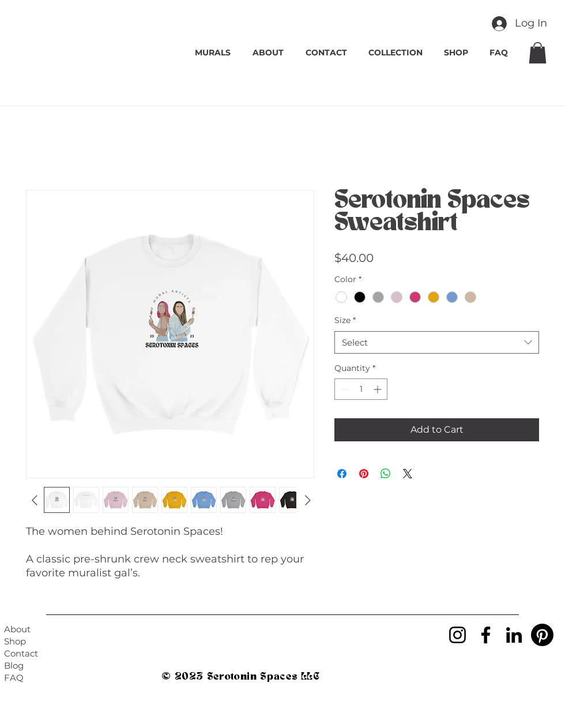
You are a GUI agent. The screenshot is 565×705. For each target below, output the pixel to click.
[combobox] (436, 342)
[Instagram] (457, 635)
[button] (538, 52)
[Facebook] (485, 635)
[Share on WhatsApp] (386, 474)
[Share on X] (408, 474)
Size (345, 320)
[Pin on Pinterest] (364, 474)
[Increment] (378, 389)
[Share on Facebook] (342, 474)
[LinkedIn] (514, 635)
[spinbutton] (361, 389)
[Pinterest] (542, 635)
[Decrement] (343, 389)
